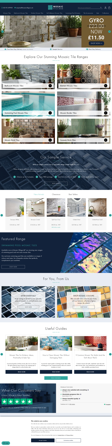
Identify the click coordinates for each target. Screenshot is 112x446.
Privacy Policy (70, 435)
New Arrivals (39, 194)
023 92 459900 (8, 8)
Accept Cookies (43, 440)
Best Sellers (73, 194)
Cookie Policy (61, 435)
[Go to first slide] (109, 31)
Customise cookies (68, 440)
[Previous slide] (2, 31)
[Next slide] (110, 215)
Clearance (56, 194)
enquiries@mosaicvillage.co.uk (24, 8)
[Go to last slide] (1, 215)
